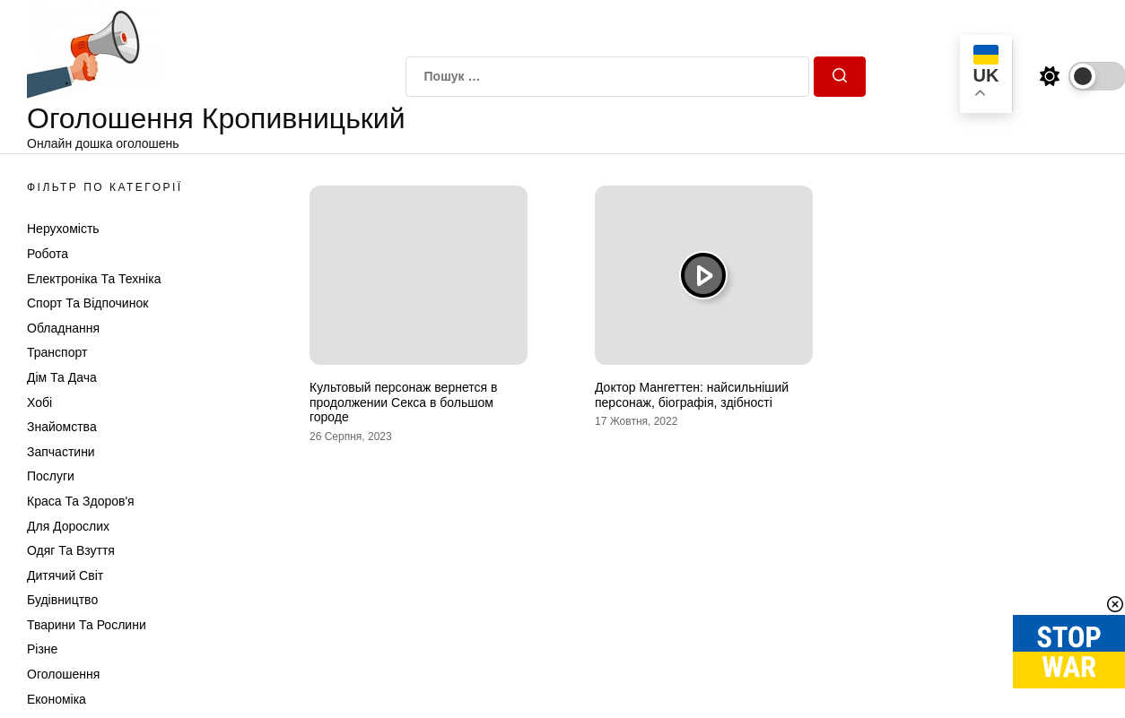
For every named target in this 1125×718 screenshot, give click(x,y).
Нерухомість (63, 228)
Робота (47, 254)
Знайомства (62, 427)
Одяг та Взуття (71, 550)
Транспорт (57, 352)
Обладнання (63, 328)
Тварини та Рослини (86, 625)
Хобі (39, 402)
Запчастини (61, 452)
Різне (42, 649)
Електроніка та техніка (94, 279)
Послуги (50, 476)
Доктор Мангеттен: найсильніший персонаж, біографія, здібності (692, 395)
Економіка (56, 699)
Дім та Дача (62, 377)
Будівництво (62, 600)
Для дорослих (68, 526)
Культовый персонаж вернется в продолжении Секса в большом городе (403, 402)
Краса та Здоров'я (81, 501)
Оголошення (63, 674)
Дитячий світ (65, 575)
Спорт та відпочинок (87, 303)
